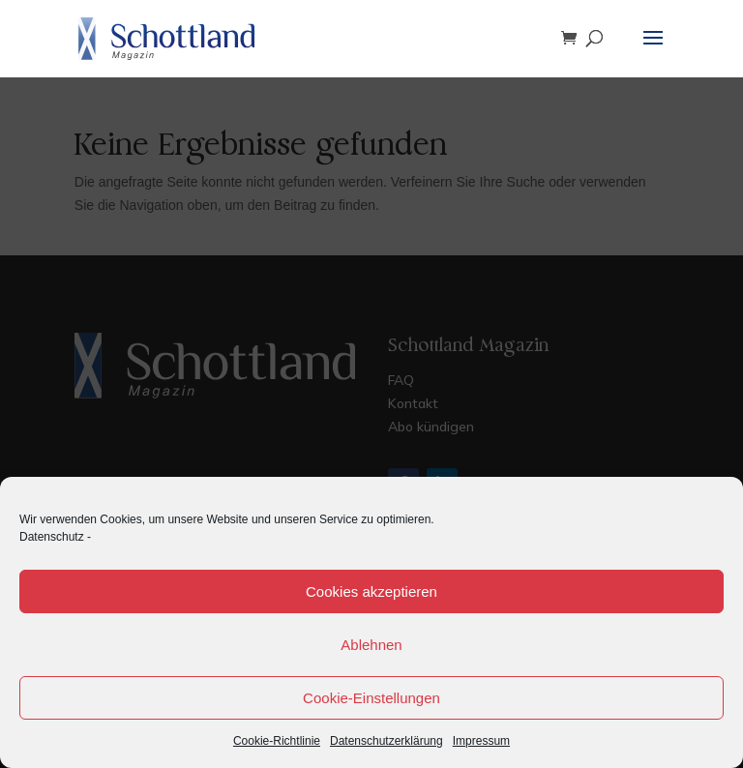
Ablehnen (371, 644)
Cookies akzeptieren (371, 591)
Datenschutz (51, 537)
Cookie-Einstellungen (371, 698)
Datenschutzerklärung (386, 741)
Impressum (481, 741)
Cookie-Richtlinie (276, 741)
